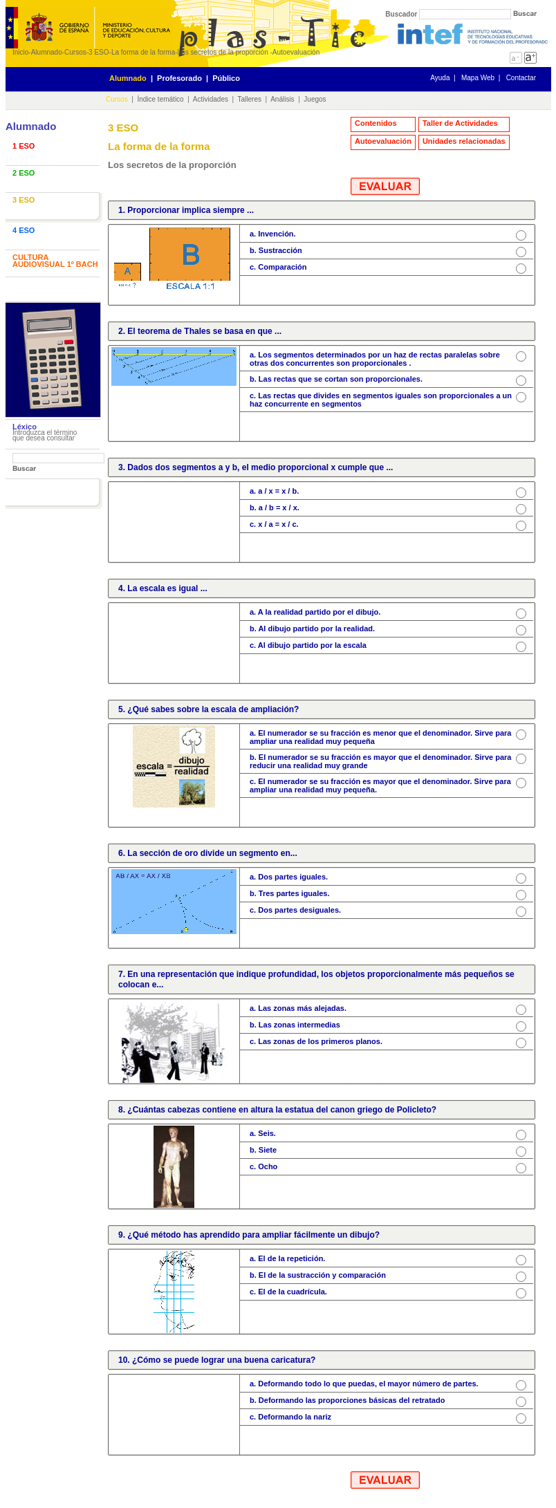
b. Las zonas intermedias (295, 1025)
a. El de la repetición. (287, 1258)
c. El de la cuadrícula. (288, 1291)
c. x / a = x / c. (274, 524)
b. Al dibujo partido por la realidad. (312, 628)
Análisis (282, 99)
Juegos (315, 99)
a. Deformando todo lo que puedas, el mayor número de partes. (364, 1383)
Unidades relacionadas (464, 141)
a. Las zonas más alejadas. (298, 1008)
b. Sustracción (276, 250)
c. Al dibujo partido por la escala (308, 645)
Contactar (521, 78)
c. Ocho (263, 1166)
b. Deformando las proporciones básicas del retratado (347, 1400)
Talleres (249, 99)
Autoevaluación (295, 52)
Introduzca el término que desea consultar (44, 435)
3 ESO (99, 52)
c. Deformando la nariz (290, 1417)
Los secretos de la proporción (224, 52)
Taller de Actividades (460, 123)
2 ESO (23, 173)
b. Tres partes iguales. (290, 893)
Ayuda (440, 78)
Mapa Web (477, 78)
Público (226, 78)
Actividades (210, 99)
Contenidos (376, 123)
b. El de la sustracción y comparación (318, 1275)
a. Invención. (273, 234)
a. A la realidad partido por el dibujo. (315, 612)
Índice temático (160, 99)
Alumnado (46, 52)
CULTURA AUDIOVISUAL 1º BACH (55, 260)
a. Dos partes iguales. (289, 877)
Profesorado (179, 78)
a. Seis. (263, 1133)
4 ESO (23, 230)
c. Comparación (278, 267)
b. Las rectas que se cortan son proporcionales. (336, 379)
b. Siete (263, 1150)
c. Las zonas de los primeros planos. (316, 1041)
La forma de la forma (143, 52)
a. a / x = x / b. (274, 491)
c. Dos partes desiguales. (295, 910)
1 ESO (23, 146)
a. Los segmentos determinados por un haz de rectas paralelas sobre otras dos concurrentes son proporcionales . (375, 359)
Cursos (75, 52)
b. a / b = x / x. (274, 507)
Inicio (20, 52)
